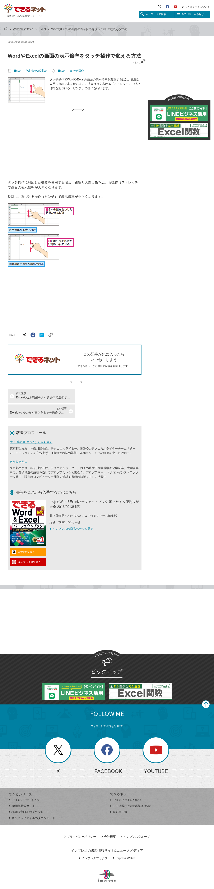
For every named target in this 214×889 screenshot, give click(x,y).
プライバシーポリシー (80, 821)
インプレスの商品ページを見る (71, 513)
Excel (42, 29)
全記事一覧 (118, 797)
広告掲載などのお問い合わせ (130, 790)
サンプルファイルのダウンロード (32, 803)
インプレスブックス (93, 843)
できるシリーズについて (26, 784)
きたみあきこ (18, 446)
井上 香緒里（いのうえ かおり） (31, 427)
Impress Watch (124, 843)
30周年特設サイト (22, 790)
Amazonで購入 (26, 536)
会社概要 (108, 821)
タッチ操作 (76, 70)
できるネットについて (196, 6)
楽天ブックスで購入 (29, 546)
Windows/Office (23, 29)
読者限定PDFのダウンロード (29, 797)
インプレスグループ (135, 821)
